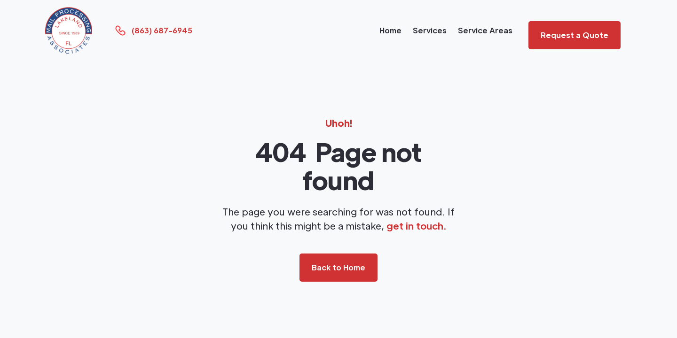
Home (390, 30)
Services (430, 30)
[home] (68, 30)
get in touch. (416, 226)
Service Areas (485, 30)
